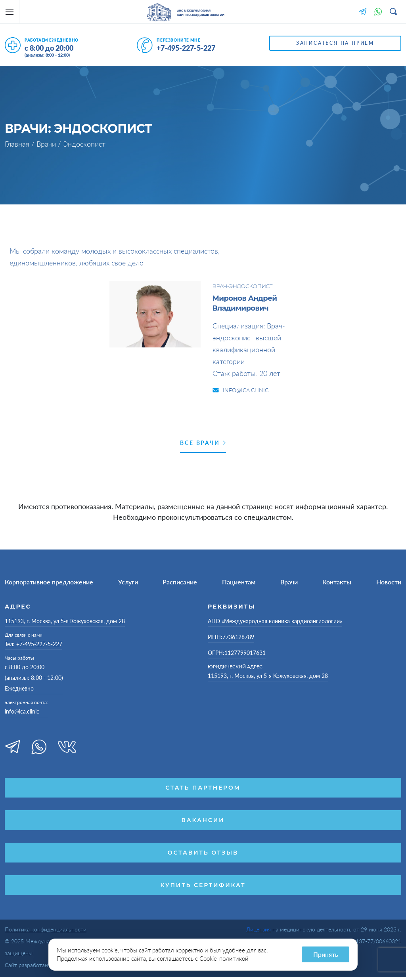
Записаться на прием (335, 43)
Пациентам (238, 582)
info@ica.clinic (22, 711)
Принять (325, 954)
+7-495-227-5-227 (186, 48)
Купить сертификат (202, 885)
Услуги (128, 582)
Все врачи (203, 442)
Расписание (180, 582)
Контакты (336, 582)
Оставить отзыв (203, 852)
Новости (388, 582)
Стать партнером (203, 787)
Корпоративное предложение (49, 582)
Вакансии (203, 820)
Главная (18, 143)
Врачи (47, 143)
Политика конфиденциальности (45, 929)
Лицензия (258, 929)
